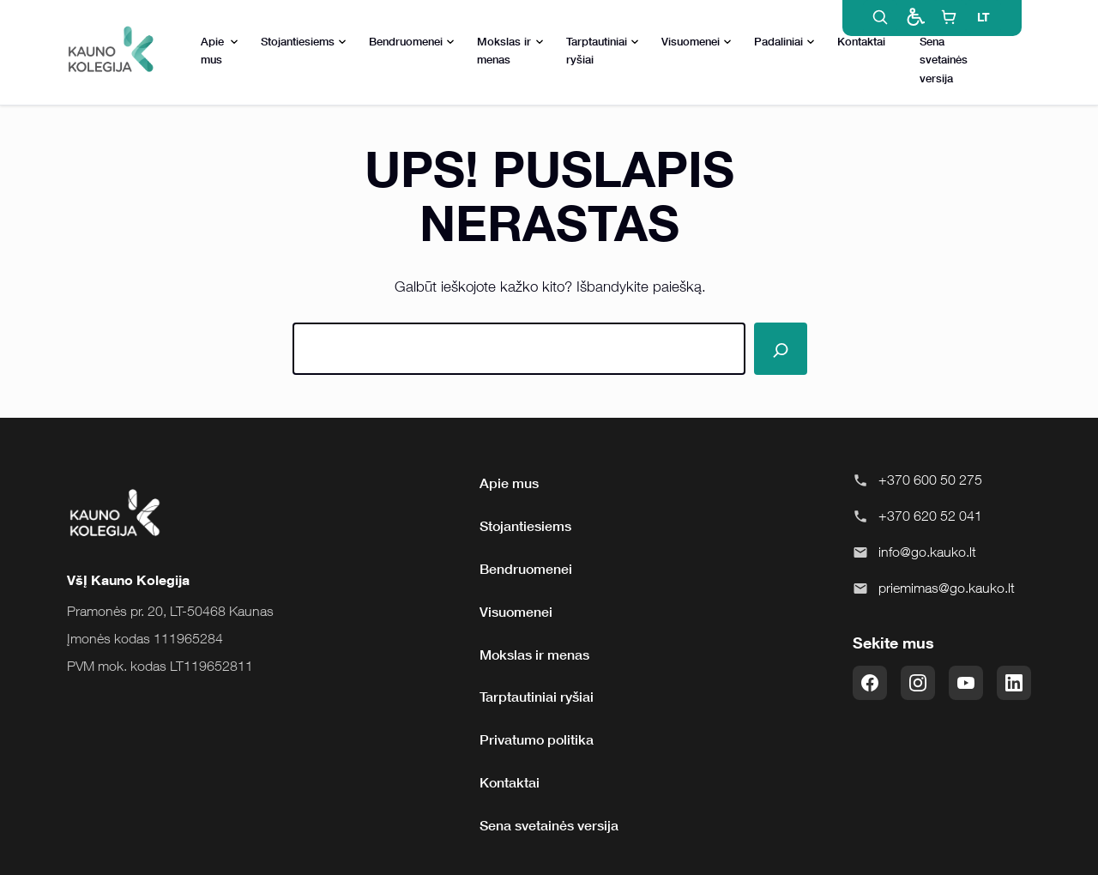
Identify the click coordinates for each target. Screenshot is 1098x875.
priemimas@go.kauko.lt (946, 587)
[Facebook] (870, 683)
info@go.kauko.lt (927, 551)
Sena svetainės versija (944, 59)
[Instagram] (918, 683)
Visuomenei (696, 42)
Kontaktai (861, 41)
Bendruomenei (412, 42)
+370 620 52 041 (930, 515)
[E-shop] (949, 17)
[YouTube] (966, 683)
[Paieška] (780, 349)
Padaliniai (784, 42)
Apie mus (219, 49)
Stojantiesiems (304, 42)
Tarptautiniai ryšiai (602, 49)
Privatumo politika (537, 739)
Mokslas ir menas (511, 49)
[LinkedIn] (1014, 683)
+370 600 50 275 (930, 479)
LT (983, 16)
